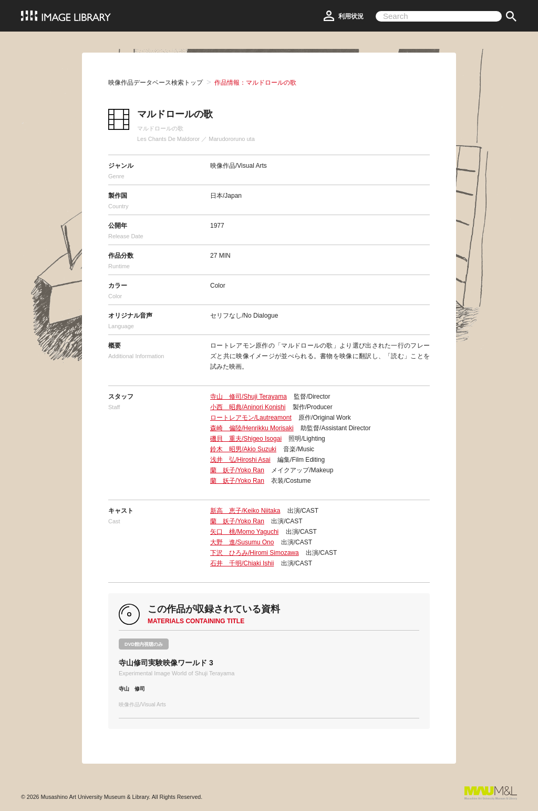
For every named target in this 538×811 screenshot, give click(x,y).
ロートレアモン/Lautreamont (251, 417)
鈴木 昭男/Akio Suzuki (243, 449)
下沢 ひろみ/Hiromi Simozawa (254, 552)
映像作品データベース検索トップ (155, 82)
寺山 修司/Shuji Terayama (248, 396)
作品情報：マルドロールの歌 (255, 82)
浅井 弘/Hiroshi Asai (240, 459)
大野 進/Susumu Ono (242, 542)
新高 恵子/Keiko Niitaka (245, 510)
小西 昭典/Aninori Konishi (247, 407)
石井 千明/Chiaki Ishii (242, 563)
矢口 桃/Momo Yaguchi (244, 531)
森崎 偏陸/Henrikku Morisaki (252, 428)
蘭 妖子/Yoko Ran (237, 470)
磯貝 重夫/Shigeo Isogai (246, 438)
